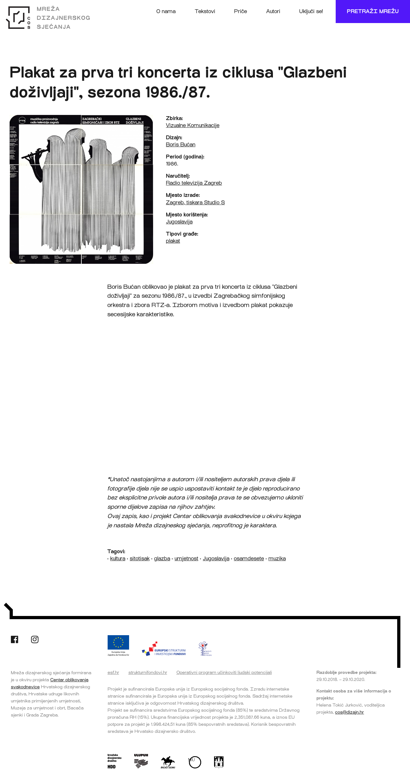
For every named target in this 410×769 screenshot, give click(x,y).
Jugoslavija (179, 222)
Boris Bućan (180, 145)
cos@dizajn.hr (349, 712)
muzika (277, 558)
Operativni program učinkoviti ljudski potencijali (224, 672)
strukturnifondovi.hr (147, 672)
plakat (173, 241)
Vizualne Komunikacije (192, 125)
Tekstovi (205, 11)
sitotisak (140, 558)
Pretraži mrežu (373, 11)
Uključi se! (311, 11)
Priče (240, 11)
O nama (166, 11)
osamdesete (249, 558)
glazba (162, 558)
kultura (117, 558)
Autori (273, 11)
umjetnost (186, 558)
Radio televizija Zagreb (194, 183)
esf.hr (113, 672)
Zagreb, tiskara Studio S (195, 202)
